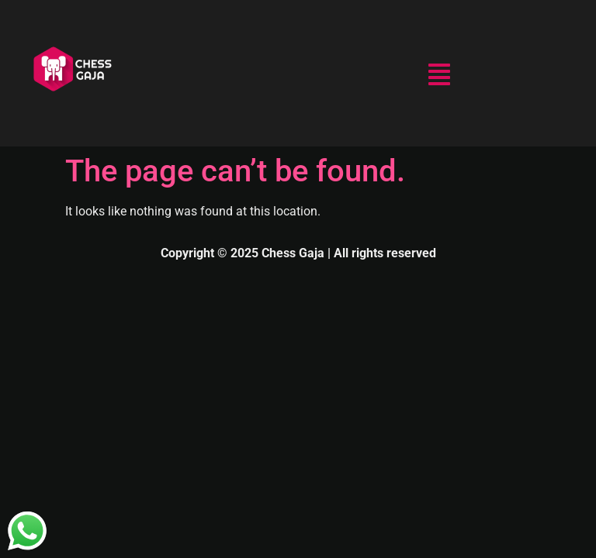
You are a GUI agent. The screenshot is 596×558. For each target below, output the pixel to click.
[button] (439, 76)
